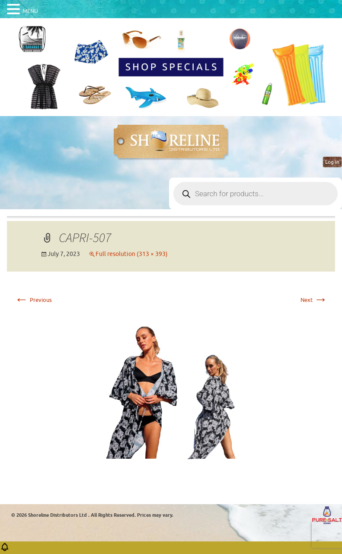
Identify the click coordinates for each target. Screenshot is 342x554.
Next (314, 300)
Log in (332, 162)
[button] (5, 550)
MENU (30, 11)
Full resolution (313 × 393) (132, 254)
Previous (33, 300)
